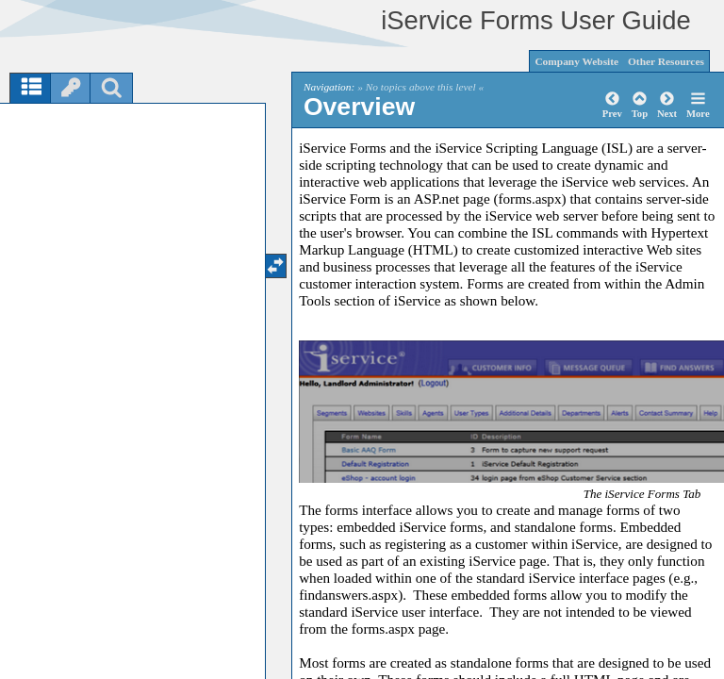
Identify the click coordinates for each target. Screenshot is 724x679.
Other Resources (666, 61)
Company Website (576, 61)
